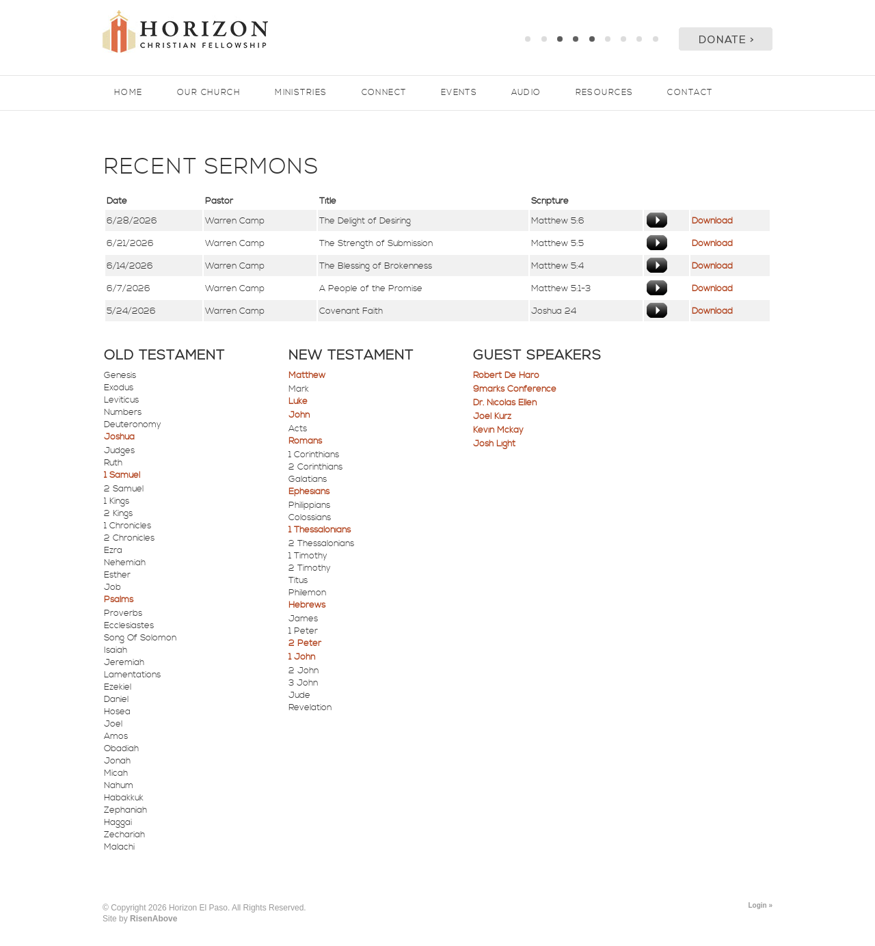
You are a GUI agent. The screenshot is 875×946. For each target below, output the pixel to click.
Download (712, 220)
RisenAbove (153, 918)
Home (128, 92)
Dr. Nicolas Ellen (505, 402)
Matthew (306, 375)
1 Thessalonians (319, 529)
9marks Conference (514, 388)
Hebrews (306, 604)
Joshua (119, 436)
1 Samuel (122, 475)
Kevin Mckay (498, 429)
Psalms (118, 599)
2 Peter (304, 643)
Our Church (209, 92)
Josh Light (494, 443)
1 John (301, 656)
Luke (298, 401)
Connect (384, 92)
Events (459, 92)
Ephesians (308, 491)
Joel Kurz (492, 416)
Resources (605, 92)
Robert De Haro (506, 375)
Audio (526, 92)
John (299, 414)
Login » (760, 905)
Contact (689, 92)
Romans (305, 440)
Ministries (301, 92)
